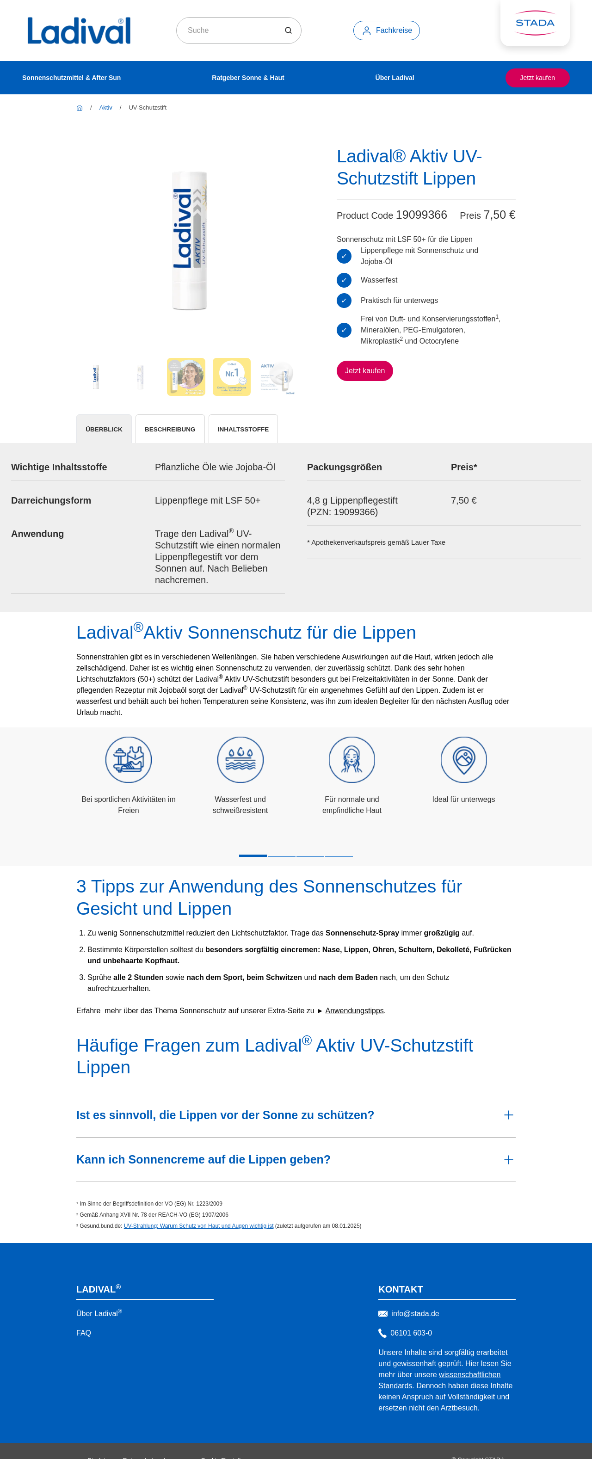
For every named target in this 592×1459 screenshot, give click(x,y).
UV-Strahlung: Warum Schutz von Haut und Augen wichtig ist (199, 1208)
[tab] (112, 432)
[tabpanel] (296, 536)
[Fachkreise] (386, 30)
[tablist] (296, 432)
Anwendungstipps (354, 993)
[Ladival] (79, 107)
